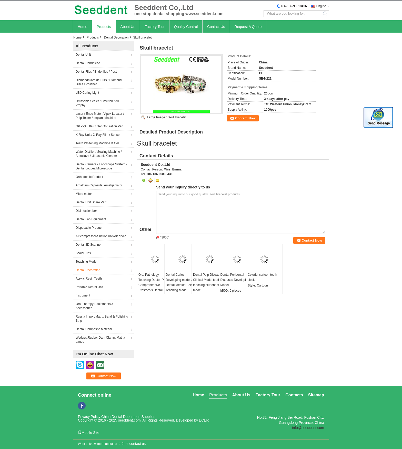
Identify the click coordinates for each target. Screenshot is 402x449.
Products (104, 27)
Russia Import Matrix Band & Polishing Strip (102, 318)
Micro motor (84, 194)
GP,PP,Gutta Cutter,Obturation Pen (99, 126)
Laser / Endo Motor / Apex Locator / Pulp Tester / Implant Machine (100, 116)
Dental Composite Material (94, 329)
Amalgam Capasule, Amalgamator (99, 185)
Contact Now (245, 118)
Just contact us (134, 444)
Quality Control (186, 27)
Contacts (294, 395)
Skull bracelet (177, 117)
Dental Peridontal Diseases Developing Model (234, 280)
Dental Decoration (116, 37)
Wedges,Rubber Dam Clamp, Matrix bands (100, 339)
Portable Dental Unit (89, 287)
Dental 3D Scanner (89, 244)
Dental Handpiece (88, 63)
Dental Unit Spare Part (91, 202)
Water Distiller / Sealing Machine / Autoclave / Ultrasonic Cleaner (99, 154)
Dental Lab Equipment (91, 219)
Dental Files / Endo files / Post (96, 71)
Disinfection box (86, 211)
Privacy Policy (89, 417)
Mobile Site (88, 433)
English (321, 6)
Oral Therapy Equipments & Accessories (95, 306)
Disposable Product (89, 228)
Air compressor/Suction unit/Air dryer (101, 236)
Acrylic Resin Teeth (89, 278)
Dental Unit (83, 54)
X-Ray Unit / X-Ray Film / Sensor (98, 135)
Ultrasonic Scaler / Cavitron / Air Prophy (97, 103)
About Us (127, 27)
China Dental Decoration (120, 417)
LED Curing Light (87, 92)
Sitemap (316, 395)
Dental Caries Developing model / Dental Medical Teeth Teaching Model (180, 282)
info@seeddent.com (308, 428)
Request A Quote (248, 27)
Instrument (83, 295)
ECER (204, 420)
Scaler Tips (83, 253)
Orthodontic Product (89, 177)
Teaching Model (86, 261)
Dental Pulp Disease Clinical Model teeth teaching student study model (208, 282)
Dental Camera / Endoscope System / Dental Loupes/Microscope (101, 166)
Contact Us (216, 27)
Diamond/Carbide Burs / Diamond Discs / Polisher (99, 82)
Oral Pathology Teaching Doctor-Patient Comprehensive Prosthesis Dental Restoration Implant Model (154, 287)
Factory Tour (155, 27)
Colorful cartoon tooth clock (262, 277)
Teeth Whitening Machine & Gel (97, 143)
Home (82, 27)
